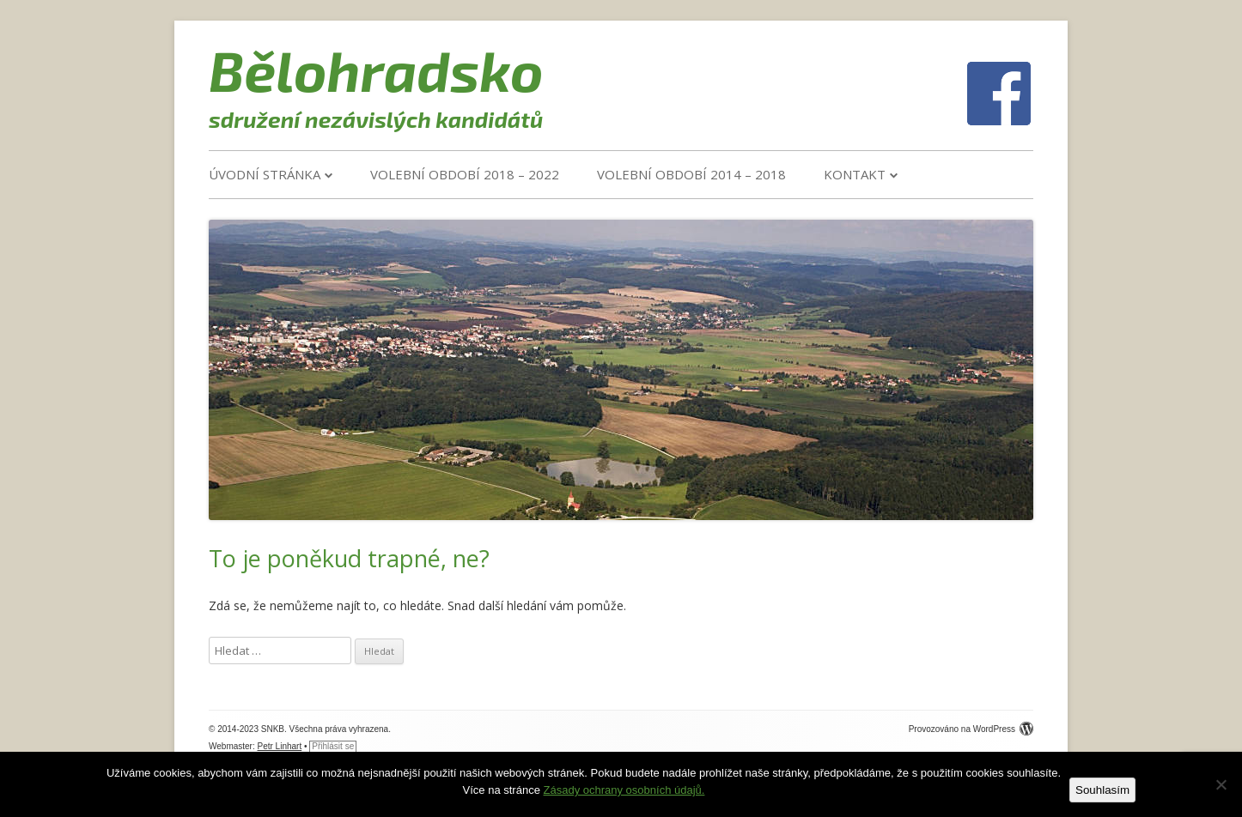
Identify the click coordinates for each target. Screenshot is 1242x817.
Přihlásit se (333, 746)
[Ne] (1220, 784)
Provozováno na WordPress (971, 729)
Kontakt (855, 174)
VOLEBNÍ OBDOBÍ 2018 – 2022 (464, 174)
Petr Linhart (280, 746)
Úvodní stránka (264, 174)
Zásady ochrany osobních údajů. (624, 790)
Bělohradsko (376, 69)
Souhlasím (1102, 790)
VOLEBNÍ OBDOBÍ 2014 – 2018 (691, 174)
